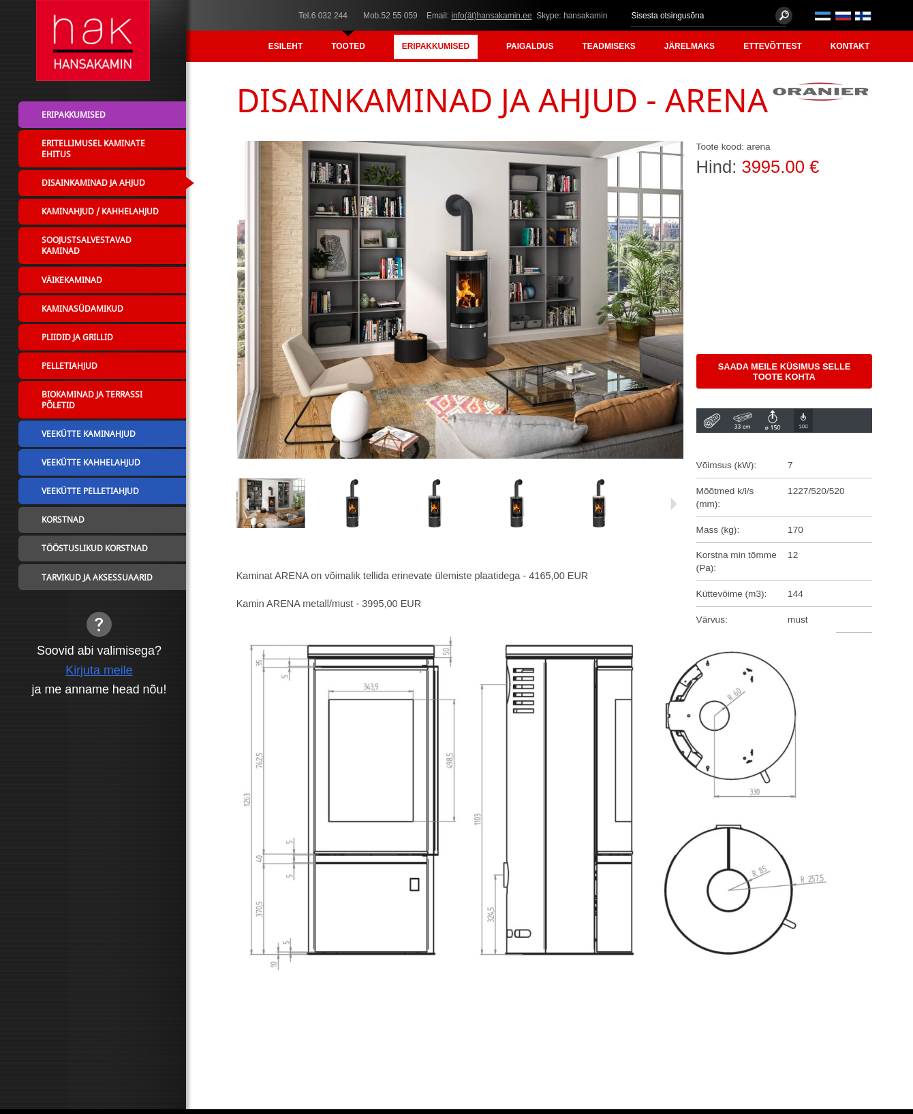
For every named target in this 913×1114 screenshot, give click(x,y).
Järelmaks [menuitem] (689, 46)
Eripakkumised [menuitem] (435, 46)
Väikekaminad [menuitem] (72, 279)
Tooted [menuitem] (348, 46)
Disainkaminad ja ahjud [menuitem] (93, 182)
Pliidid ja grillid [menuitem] (77, 336)
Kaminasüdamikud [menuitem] (82, 308)
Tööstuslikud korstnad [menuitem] (95, 547)
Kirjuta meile (98, 670)
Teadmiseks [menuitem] (608, 46)
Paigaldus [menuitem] (529, 46)
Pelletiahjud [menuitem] (69, 365)
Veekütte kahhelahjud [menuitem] (91, 462)
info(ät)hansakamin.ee (491, 15)
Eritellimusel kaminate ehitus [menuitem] (93, 148)
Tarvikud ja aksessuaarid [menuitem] (97, 577)
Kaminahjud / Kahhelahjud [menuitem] (100, 211)
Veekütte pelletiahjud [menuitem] (90, 490)
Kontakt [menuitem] (850, 46)
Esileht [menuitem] (285, 46)
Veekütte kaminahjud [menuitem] (89, 433)
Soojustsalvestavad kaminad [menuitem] (86, 245)
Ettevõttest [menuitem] (772, 46)
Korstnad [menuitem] (63, 519)
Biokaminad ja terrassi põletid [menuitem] (92, 399)
